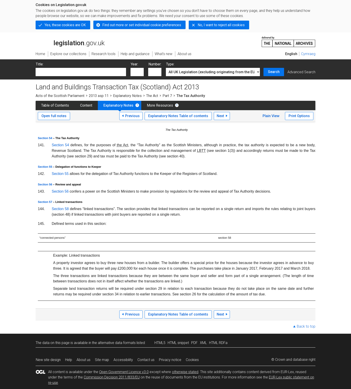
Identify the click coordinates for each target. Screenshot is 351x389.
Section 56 (45, 184)
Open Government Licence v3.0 (124, 372)
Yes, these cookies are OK (65, 25)
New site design (48, 360)
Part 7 (167, 96)
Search (274, 72)
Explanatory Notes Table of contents (178, 116)
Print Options (299, 116)
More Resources (160, 105)
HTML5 (159, 343)
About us (83, 360)
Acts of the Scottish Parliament (60, 96)
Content (86, 105)
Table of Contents (55, 105)
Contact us (145, 360)
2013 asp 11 (99, 96)
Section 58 (60, 209)
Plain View (271, 116)
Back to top (306, 326)
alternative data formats (117, 343)
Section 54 (45, 138)
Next (220, 116)
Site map (102, 360)
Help (68, 360)
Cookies (192, 360)
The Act (152, 96)
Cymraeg (308, 54)
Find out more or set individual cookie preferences (141, 25)
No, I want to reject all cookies (221, 25)
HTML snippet (178, 343)
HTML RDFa (218, 343)
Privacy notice (170, 360)
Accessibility (123, 360)
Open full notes (53, 116)
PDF (194, 343)
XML (203, 343)
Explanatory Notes (127, 96)
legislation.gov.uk (70, 41)
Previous (132, 116)
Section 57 (45, 202)
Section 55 (45, 166)
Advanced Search (301, 72)
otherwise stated (185, 372)
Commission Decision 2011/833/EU (112, 377)
